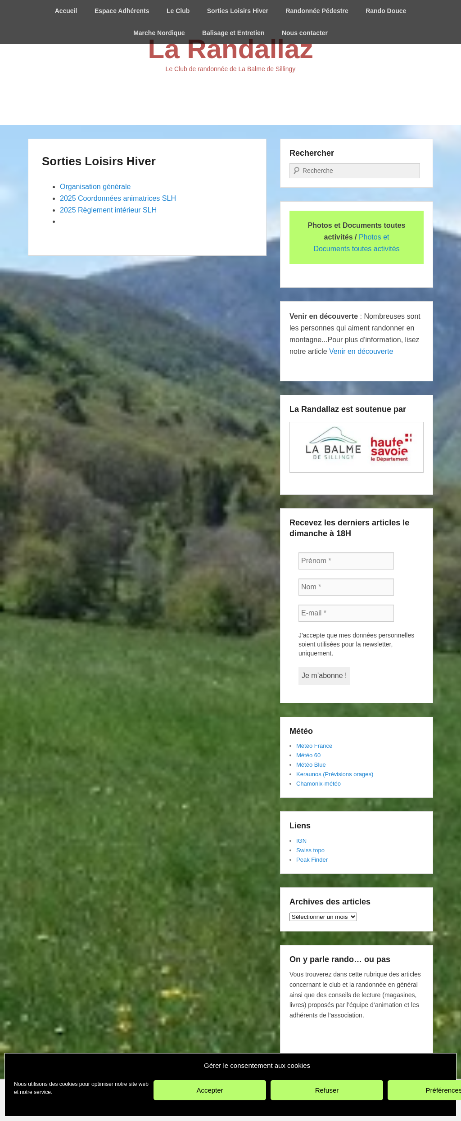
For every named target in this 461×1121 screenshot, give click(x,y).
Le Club (178, 10)
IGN (301, 840)
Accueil (66, 10)
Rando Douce (386, 10)
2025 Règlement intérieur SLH (108, 210)
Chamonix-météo (318, 783)
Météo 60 (308, 755)
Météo (304, 745)
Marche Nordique (159, 32)
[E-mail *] (346, 613)
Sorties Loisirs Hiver (237, 10)
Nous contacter (305, 32)
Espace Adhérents (122, 10)
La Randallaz (230, 49)
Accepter (209, 1090)
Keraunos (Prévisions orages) (334, 774)
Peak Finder (312, 859)
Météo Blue (311, 764)
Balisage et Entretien (233, 32)
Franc (320, 745)
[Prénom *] (346, 561)
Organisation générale (95, 186)
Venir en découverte (361, 351)
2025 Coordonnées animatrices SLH (118, 198)
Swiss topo (310, 850)
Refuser (327, 1090)
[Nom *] (346, 587)
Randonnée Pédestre (316, 10)
